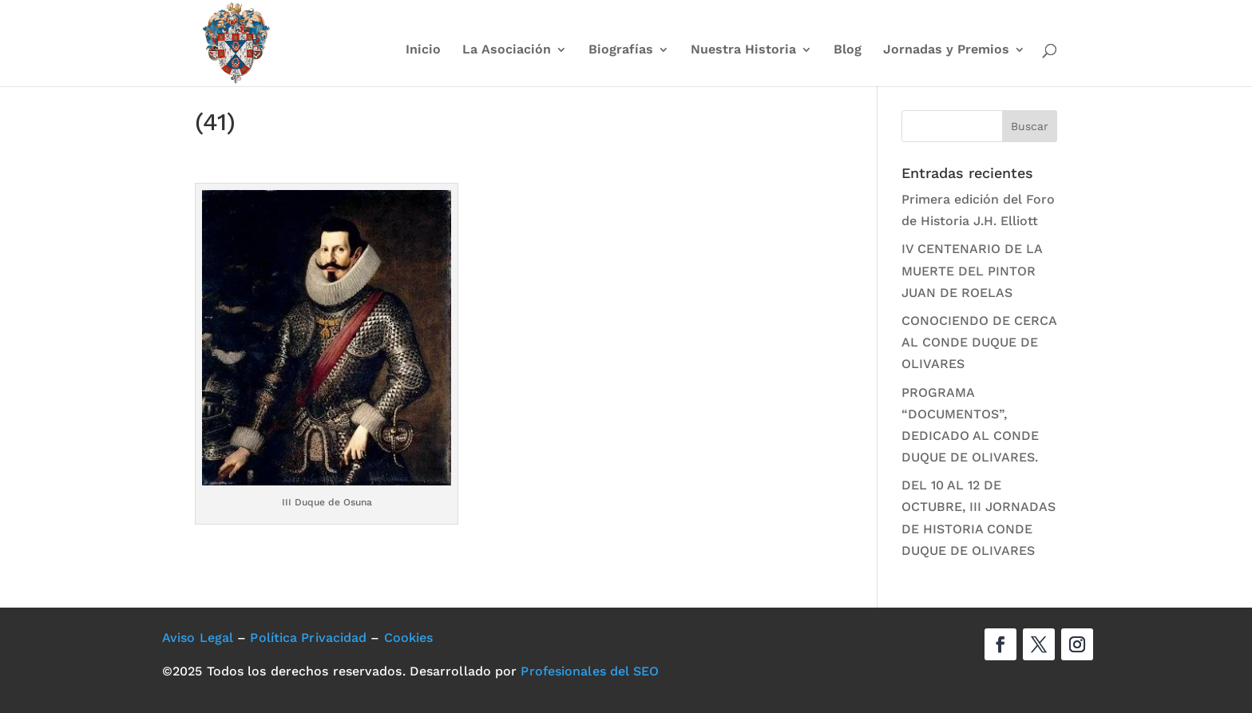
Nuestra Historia (743, 50)
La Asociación (506, 50)
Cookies (409, 637)
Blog (848, 50)
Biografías (620, 50)
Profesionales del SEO (590, 671)
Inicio (423, 50)
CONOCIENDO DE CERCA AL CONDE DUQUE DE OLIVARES (978, 342)
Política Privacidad (308, 637)
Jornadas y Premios (946, 50)
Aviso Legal (197, 637)
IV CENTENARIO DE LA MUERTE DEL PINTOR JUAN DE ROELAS (971, 270)
